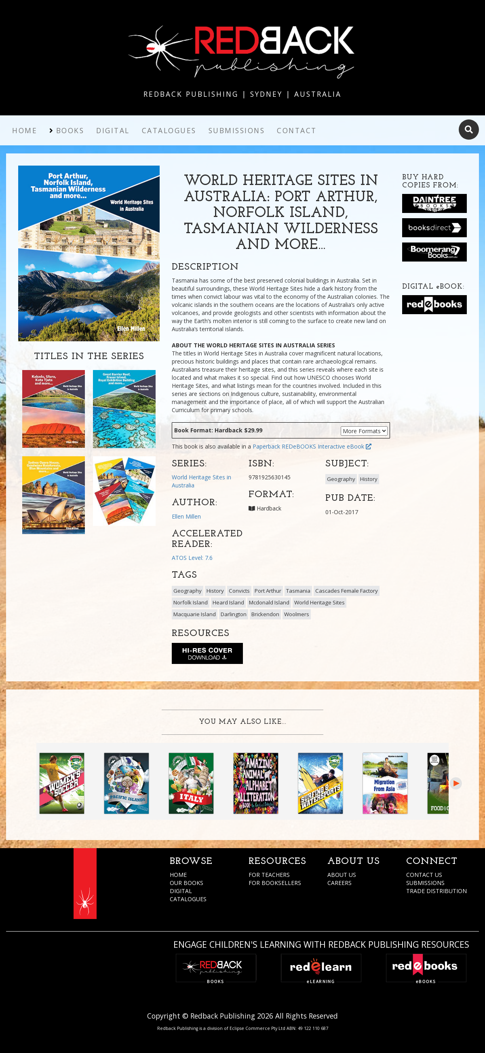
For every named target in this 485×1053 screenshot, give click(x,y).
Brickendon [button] (265, 614)
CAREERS (339, 883)
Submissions (237, 130)
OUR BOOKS (186, 883)
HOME (178, 875)
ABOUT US (341, 875)
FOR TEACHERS (269, 875)
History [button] (368, 479)
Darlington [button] (234, 614)
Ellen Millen (186, 516)
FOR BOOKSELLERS (275, 883)
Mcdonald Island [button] (269, 602)
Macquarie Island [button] (194, 614)
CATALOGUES (188, 899)
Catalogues (169, 130)
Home (24, 130)
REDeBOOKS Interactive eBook (326, 446)
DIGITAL (181, 891)
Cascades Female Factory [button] (346, 590)
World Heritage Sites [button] (319, 602)
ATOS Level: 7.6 (192, 558)
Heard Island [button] (228, 602)
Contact (297, 130)
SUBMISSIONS (425, 883)
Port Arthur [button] (268, 590)
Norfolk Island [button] (190, 602)
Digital (113, 130)
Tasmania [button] (298, 590)
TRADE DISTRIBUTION (436, 891)
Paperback (266, 446)
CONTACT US (424, 875)
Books (70, 130)
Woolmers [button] (296, 614)
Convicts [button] (239, 590)
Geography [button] (341, 479)
